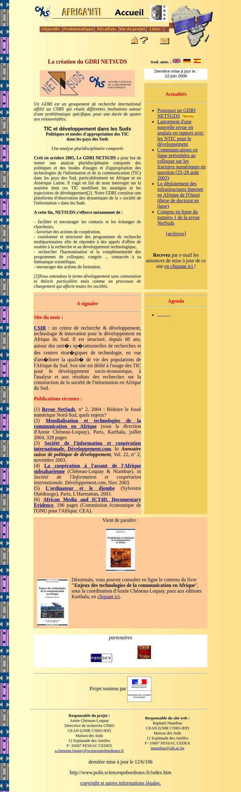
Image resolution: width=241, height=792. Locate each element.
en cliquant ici (179, 266)
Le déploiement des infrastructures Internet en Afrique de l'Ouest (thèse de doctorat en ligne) (180, 195)
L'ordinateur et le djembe (80, 488)
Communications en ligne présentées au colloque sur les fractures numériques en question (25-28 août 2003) (181, 164)
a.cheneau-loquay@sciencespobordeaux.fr (89, 750)
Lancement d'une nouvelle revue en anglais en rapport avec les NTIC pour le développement (180, 133)
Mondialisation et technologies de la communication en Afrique (87, 423)
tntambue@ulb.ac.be (167, 748)
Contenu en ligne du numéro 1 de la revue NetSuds (178, 217)
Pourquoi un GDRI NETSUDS (176, 113)
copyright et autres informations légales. (120, 783)
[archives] (176, 233)
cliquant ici (108, 596)
